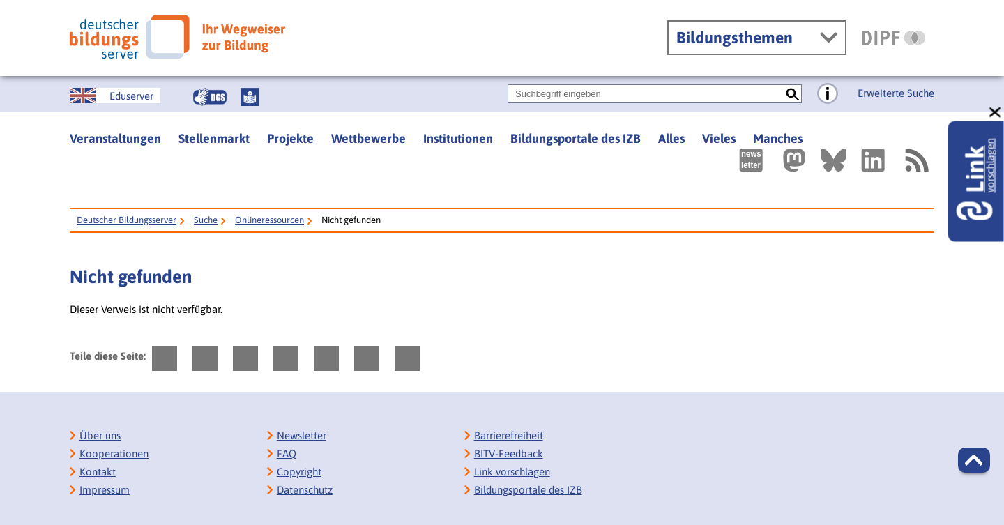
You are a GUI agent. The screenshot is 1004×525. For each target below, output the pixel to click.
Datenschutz (305, 490)
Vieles (719, 138)
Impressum (104, 490)
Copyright (299, 472)
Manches (778, 138)
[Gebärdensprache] (210, 97)
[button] (974, 460)
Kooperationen (114, 453)
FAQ (286, 453)
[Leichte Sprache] (250, 97)
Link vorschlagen (512, 472)
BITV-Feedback (508, 453)
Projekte (290, 138)
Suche (206, 220)
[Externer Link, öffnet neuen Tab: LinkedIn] (873, 160)
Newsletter (301, 435)
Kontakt (97, 472)
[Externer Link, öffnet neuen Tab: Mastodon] (794, 160)
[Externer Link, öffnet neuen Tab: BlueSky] (833, 160)
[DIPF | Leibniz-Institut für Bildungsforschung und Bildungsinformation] (893, 38)
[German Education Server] (115, 95)
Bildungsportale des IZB (575, 138)
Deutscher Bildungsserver (126, 220)
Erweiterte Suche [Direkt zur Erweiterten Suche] (896, 93)
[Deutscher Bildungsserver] (177, 37)
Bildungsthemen (734, 38)
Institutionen (458, 138)
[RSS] (916, 160)
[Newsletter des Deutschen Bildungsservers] (751, 160)
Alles (671, 138)
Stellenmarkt (214, 138)
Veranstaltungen (115, 138)
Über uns (100, 435)
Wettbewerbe (368, 138)
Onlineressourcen (269, 220)
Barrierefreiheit (508, 435)
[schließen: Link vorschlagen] (995, 112)
